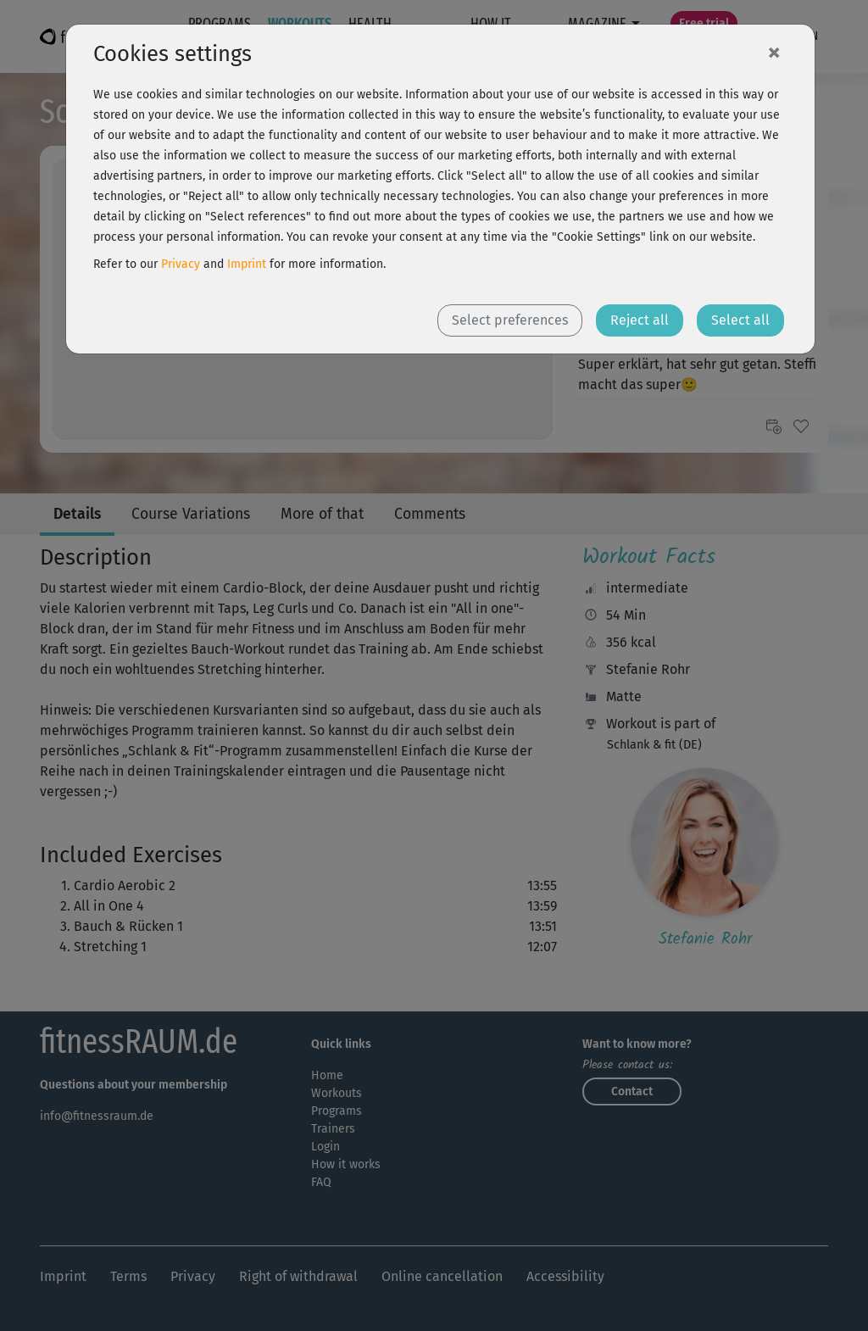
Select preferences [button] (510, 320)
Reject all (639, 320)
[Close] (773, 51)
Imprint (246, 264)
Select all (740, 320)
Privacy (180, 264)
